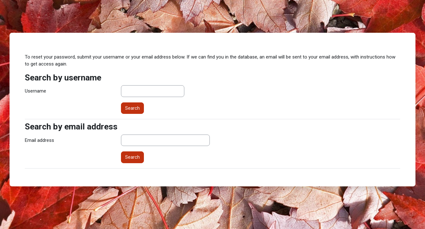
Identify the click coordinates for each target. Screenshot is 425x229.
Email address (39, 140)
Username (35, 91)
